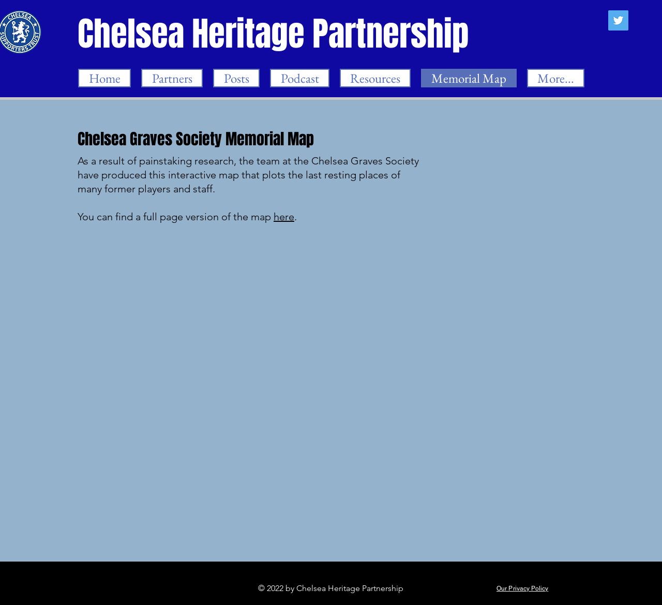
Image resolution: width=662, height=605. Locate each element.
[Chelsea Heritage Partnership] (274, 33)
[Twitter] (618, 20)
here (284, 216)
